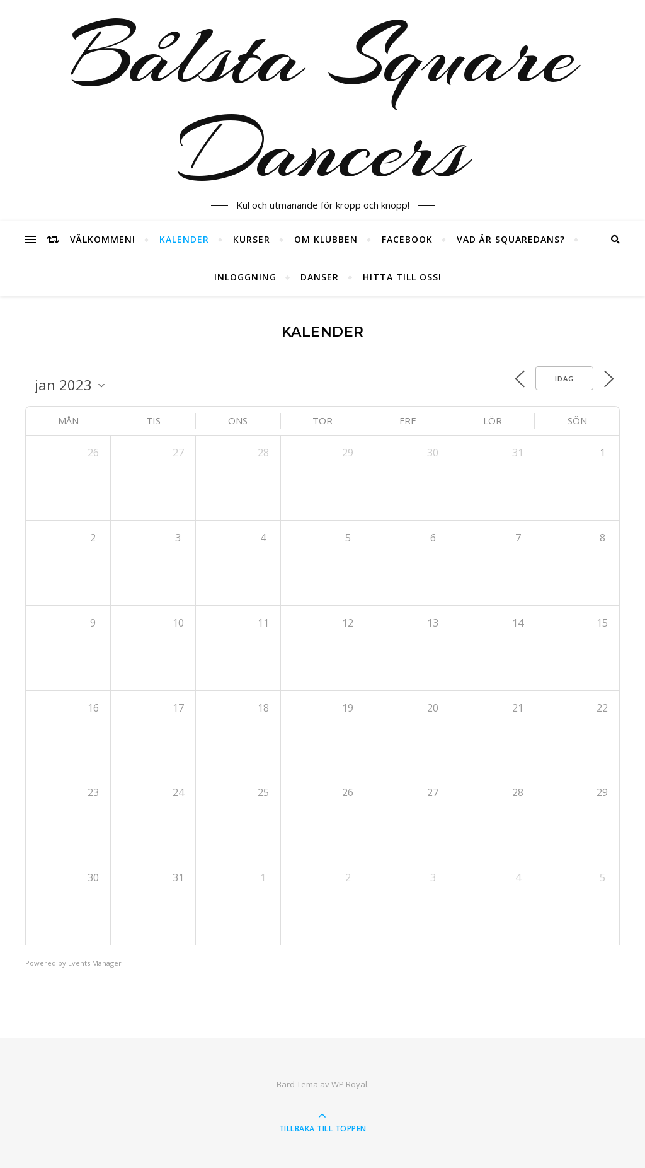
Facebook (407, 239)
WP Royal (349, 1084)
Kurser (251, 239)
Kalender (184, 239)
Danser (319, 277)
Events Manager (95, 963)
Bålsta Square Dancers (322, 102)
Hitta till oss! (402, 277)
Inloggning (245, 277)
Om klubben (326, 239)
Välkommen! (102, 239)
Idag (564, 378)
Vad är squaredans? (511, 239)
